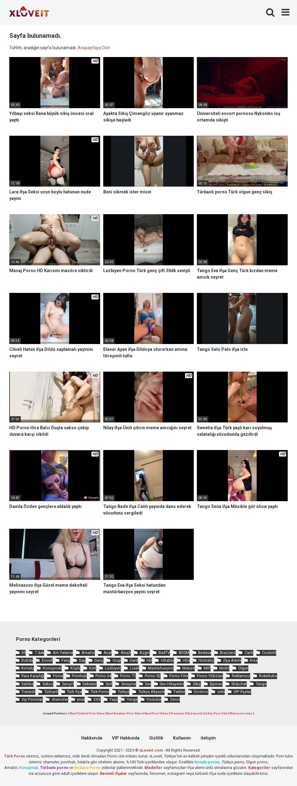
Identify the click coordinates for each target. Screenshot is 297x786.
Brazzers (228, 652)
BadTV (164, 652)
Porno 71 (128, 675)
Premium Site (181, 713)
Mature (188, 668)
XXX (97, 699)
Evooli (47, 660)
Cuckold (269, 652)
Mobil (224, 668)
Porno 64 (103, 675)
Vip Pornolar (32, 699)
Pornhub (79, 675)
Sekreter (89, 684)
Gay (82, 660)
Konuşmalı (52, 668)
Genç (99, 660)
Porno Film (178, 675)
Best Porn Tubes (156, 713)
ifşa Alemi (232, 660)
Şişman (216, 684)
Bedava (204, 652)
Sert (108, 684)
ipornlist (199, 713)
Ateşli (126, 652)
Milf (207, 668)
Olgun (243, 668)
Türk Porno (100, 691)
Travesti (28, 691)
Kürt (92, 668)
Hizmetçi (206, 660)
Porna (58, 675)
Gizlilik (156, 737)
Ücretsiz (201, 691)
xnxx (81, 699)
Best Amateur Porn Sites (124, 713)
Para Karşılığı (32, 675)
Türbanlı (51, 691)
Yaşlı (113, 699)
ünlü (221, 691)
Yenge (132, 699)
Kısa (254, 660)
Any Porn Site (217, 713)
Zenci (175, 699)
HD (149, 660)
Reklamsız (241, 675)
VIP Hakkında (126, 737)
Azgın (145, 652)
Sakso (47, 684)
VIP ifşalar (242, 691)
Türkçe (123, 691)
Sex (148, 684)
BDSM (184, 652)
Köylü (75, 668)
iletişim (208, 737)
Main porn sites (240, 713)
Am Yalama (63, 652)
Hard (134, 660)
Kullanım (182, 737)
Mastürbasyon (161, 668)
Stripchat (239, 684)
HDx (186, 660)
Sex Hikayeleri (172, 684)
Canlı (249, 652)
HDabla (167, 660)
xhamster (60, 699)
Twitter (179, 691)
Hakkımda (91, 737)
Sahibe (27, 684)
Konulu (27, 668)
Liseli (134, 668)
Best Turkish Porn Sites (87, 713)
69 (23, 652)
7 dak (39, 652)
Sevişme (128, 684)
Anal (108, 652)
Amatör (88, 652)
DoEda (27, 660)
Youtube (153, 699)
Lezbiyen (113, 668)
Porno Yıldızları (210, 675)
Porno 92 (153, 675)
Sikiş (197, 684)
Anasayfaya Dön (94, 47)
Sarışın (68, 684)
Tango (261, 684)
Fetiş (65, 660)
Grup (117, 660)
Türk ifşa (74, 691)
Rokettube (268, 675)
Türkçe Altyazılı (151, 691)
